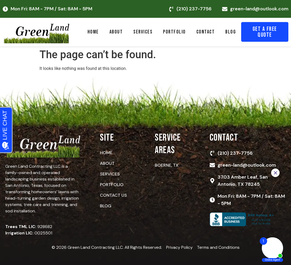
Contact (205, 32)
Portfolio (174, 32)
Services (142, 32)
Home (93, 32)
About (116, 32)
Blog (230, 32)
